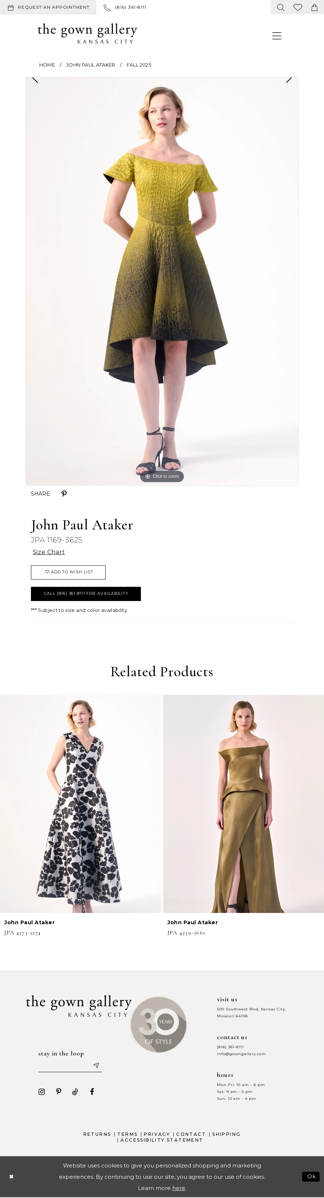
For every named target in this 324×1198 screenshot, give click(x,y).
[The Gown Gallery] (87, 33)
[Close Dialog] (11, 1176)
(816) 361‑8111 (230, 1047)
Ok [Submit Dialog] (311, 1176)
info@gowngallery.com (241, 1053)
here (178, 1188)
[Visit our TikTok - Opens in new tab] (75, 1092)
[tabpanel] (162, 281)
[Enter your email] (70, 1066)
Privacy (157, 1134)
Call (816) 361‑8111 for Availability (86, 593)
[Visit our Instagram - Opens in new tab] (42, 1092)
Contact (191, 1134)
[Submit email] (96, 1066)
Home (47, 65)
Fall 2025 (139, 65)
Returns (97, 1134)
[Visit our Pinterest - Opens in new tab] (58, 1092)
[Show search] (281, 7)
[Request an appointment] (48, 7)
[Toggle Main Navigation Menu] (277, 35)
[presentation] (80, 804)
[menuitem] (49, 7)
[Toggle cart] (314, 7)
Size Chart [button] (49, 552)
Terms (127, 1134)
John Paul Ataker (90, 65)
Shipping (226, 1134)
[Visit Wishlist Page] (298, 7)
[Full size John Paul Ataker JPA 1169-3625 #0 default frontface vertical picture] (162, 281)
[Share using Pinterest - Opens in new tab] (64, 494)
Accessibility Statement (161, 1140)
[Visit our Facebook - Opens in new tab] (92, 1092)
